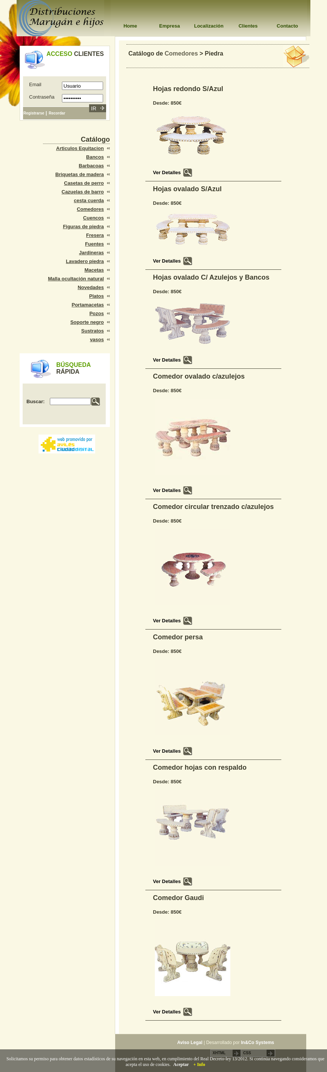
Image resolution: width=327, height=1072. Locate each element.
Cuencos (93, 218)
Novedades (91, 287)
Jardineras (91, 252)
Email (35, 84)
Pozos (96, 313)
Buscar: (35, 401)
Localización (209, 26)
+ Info (199, 1064)
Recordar (57, 113)
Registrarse (33, 113)
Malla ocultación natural (76, 279)
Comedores (90, 209)
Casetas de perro (84, 183)
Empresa (169, 26)
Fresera (95, 235)
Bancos (95, 157)
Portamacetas (88, 305)
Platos (96, 296)
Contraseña (41, 97)
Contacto (287, 26)
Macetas (94, 270)
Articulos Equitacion (80, 148)
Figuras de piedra (83, 226)
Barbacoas (91, 166)
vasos (97, 339)
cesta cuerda (89, 200)
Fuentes (94, 244)
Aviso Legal (189, 1042)
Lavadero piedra (85, 261)
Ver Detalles (167, 172)
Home (130, 26)
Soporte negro (87, 322)
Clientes (248, 26)
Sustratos (92, 331)
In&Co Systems (257, 1042)
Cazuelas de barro (83, 192)
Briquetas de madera (79, 174)
